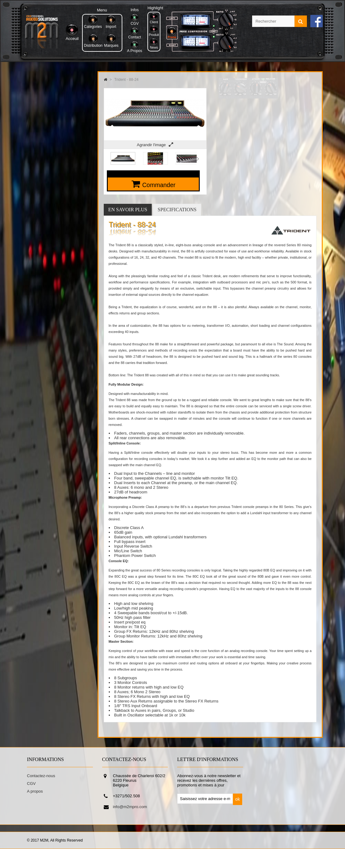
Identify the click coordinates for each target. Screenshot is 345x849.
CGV (31, 783)
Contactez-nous (41, 775)
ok (237, 799)
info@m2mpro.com (130, 806)
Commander (158, 185)
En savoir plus (127, 209)
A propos (35, 791)
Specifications (177, 209)
